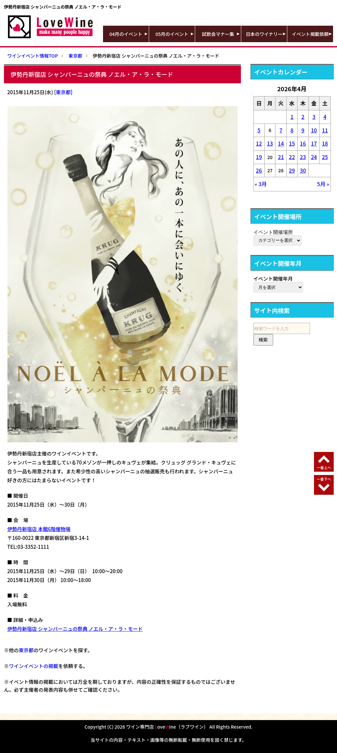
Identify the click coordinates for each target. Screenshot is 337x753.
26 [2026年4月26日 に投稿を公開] (259, 170)
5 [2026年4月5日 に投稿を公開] (258, 130)
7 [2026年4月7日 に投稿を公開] (280, 130)
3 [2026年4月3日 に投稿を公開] (313, 117)
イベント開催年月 (273, 278)
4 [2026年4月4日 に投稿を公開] (325, 117)
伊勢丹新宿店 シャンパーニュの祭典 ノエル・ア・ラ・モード (75, 628)
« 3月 (261, 184)
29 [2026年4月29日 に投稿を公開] (292, 170)
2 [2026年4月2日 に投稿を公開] (302, 117)
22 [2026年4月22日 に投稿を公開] (292, 157)
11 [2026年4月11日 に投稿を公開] (325, 130)
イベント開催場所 (273, 232)
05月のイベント (172, 34)
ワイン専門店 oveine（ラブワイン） (167, 726)
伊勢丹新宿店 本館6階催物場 (38, 528)
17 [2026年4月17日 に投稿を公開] (314, 143)
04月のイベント (126, 34)
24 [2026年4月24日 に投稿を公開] (314, 157)
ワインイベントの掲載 (33, 665)
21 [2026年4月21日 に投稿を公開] (281, 157)
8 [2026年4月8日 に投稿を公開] (291, 130)
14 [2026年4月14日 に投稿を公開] (281, 143)
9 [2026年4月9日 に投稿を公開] (302, 130)
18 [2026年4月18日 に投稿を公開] (325, 143)
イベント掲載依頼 (310, 34)
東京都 (63, 92)
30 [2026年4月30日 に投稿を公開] (303, 170)
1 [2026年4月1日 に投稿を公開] (291, 117)
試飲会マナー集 (218, 34)
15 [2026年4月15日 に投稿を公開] (292, 143)
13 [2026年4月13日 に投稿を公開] (270, 143)
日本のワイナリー (264, 34)
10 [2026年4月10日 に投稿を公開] (314, 130)
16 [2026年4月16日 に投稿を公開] (303, 143)
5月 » (323, 184)
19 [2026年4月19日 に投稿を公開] (259, 157)
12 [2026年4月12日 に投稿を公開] (259, 143)
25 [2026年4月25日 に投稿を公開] (325, 157)
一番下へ (324, 479)
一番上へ (324, 467)
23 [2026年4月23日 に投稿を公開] (303, 157)
